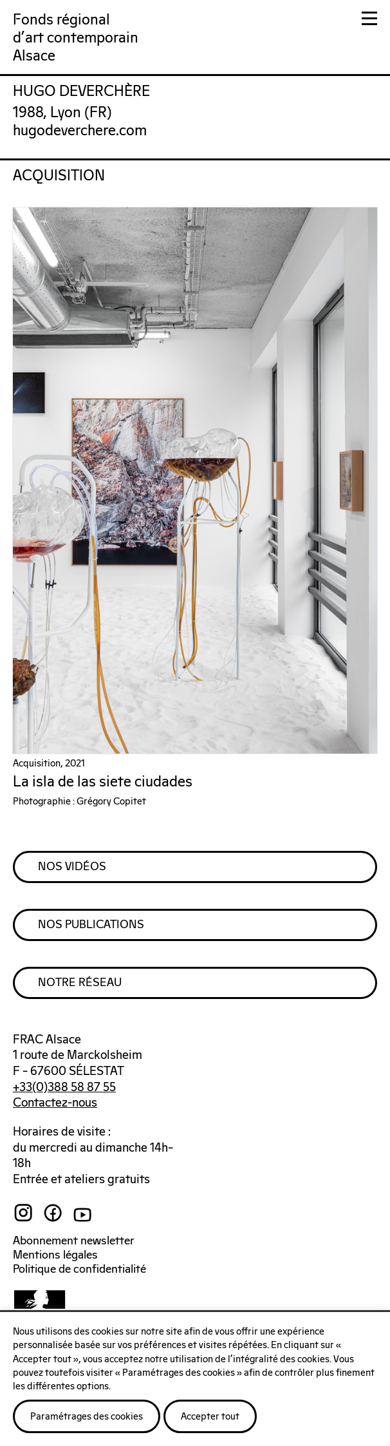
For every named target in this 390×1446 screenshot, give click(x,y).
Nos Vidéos (72, 867)
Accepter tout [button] (210, 1416)
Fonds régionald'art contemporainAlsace (75, 38)
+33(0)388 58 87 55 (64, 1087)
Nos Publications (91, 925)
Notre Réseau (80, 983)
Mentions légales (55, 1255)
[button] (369, 21)
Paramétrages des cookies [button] (86, 1416)
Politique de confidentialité (79, 1269)
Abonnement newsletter (74, 1241)
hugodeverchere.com (80, 131)
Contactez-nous (55, 1103)
